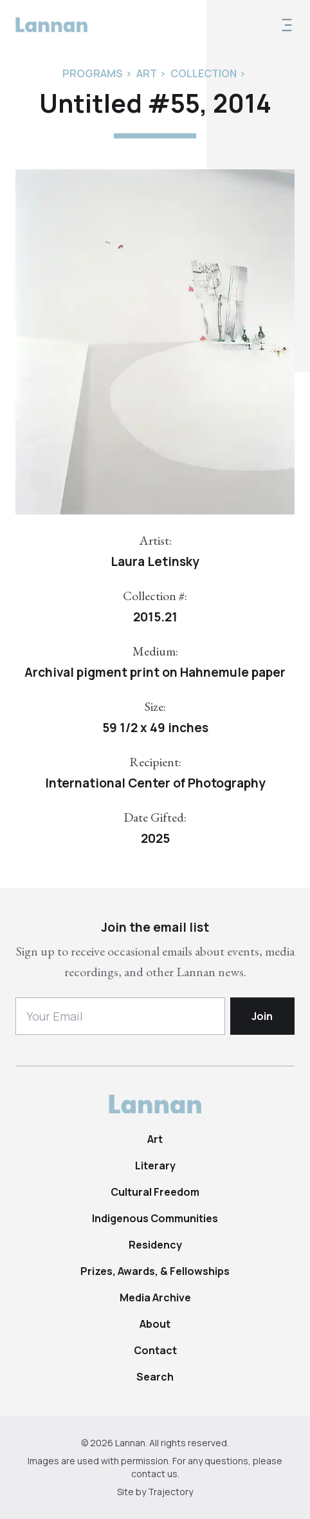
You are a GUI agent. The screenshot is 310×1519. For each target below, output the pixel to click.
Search (155, 1377)
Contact (155, 1350)
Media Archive (155, 1297)
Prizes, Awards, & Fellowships (155, 1271)
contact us (154, 1473)
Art (155, 1139)
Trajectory (170, 1492)
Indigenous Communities (155, 1218)
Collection (203, 73)
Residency (155, 1245)
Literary (155, 1165)
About (155, 1324)
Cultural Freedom (155, 1192)
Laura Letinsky (155, 561)
